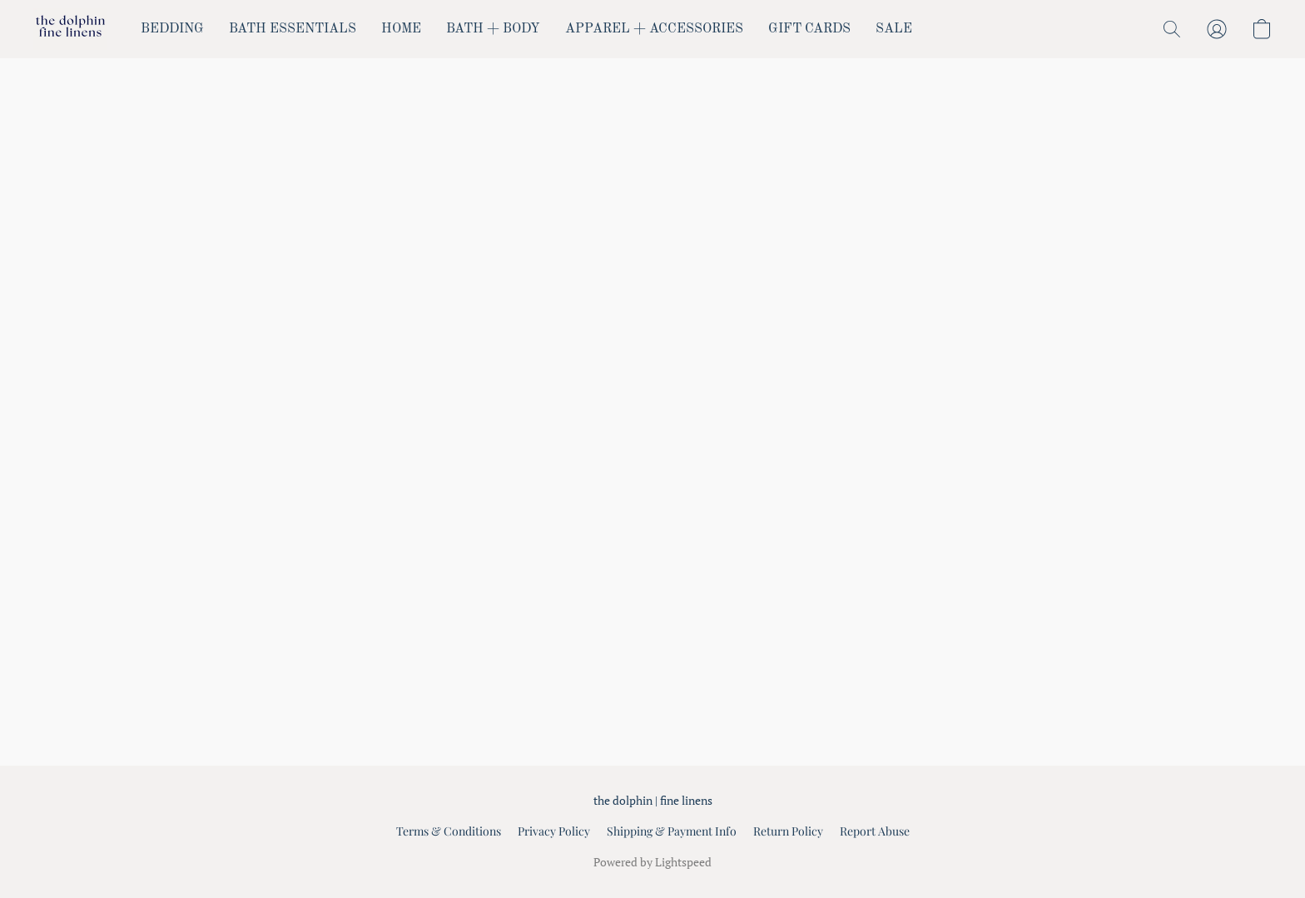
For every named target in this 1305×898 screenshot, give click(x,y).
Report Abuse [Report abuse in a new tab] (875, 831)
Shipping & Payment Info (672, 831)
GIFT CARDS (809, 29)
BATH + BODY (493, 29)
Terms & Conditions (448, 831)
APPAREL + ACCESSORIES (654, 29)
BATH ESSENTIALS (292, 29)
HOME (401, 29)
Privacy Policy (554, 831)
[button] (70, 29)
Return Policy (788, 831)
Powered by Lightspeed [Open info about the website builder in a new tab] (652, 862)
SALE (894, 29)
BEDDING (172, 29)
